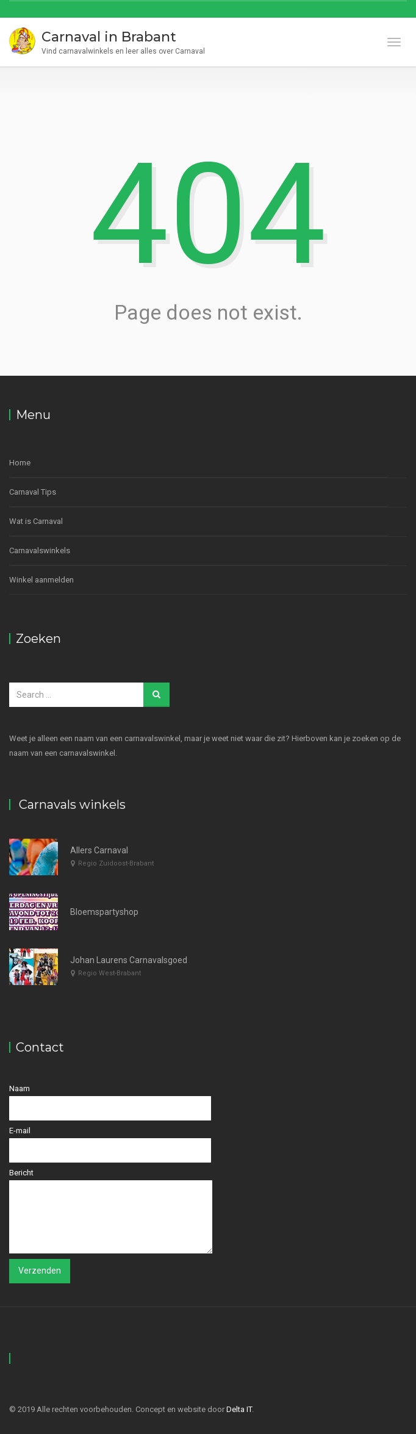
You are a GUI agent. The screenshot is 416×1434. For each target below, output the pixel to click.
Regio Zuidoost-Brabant (116, 863)
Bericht (110, 1210)
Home (19, 462)
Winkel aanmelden (41, 579)
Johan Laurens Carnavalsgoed (128, 960)
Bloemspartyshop (104, 912)
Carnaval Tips (32, 492)
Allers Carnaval (99, 850)
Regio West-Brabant (109, 973)
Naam (110, 1102)
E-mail (110, 1144)
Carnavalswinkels (39, 550)
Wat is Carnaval (36, 521)
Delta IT (239, 1409)
